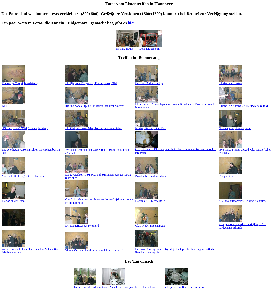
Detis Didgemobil (150, 47)
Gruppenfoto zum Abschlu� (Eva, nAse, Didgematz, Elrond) (242, 224)
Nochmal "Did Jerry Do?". (150, 199)
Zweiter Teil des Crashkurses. (152, 174)
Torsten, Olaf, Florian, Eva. (235, 127)
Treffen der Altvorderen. (87, 285)
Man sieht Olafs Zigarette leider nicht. (23, 174)
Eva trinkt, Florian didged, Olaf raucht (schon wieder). (245, 150)
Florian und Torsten (230, 82)
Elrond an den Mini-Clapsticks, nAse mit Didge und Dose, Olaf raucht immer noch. (175, 104)
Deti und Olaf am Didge (149, 82)
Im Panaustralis (127, 47)
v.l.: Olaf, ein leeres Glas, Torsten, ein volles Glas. (93, 127)
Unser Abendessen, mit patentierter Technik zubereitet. (133, 285)
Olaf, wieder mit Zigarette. (150, 224)
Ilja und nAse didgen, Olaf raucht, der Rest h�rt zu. (95, 104)
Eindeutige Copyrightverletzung (20, 82)
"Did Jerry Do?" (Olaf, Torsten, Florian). (25, 127)
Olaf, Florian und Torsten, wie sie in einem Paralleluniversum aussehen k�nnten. (175, 149)
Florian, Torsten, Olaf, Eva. (150, 127)
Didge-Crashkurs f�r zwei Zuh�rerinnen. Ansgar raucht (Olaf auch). (98, 174)
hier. (132, 23)
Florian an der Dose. (13, 199)
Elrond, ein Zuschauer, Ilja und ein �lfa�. (244, 104)
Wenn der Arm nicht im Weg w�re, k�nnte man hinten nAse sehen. (97, 150)
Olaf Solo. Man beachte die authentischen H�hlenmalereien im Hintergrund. (99, 199)
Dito (13, 104)
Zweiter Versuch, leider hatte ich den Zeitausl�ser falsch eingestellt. (31, 249)
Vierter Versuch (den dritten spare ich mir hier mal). (94, 249)
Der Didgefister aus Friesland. (82, 224)
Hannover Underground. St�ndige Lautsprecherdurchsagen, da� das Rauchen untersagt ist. (175, 249)
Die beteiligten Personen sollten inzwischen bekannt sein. (31, 150)
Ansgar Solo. (230, 174)
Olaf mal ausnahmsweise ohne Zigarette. (242, 199)
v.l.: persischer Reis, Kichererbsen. (184, 285)
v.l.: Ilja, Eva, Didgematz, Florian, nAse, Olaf (91, 82)
